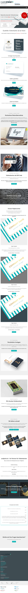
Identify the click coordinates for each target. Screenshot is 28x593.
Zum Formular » (14, 124)
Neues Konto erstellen (17, 5)
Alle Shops (2, 570)
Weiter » (14, 59)
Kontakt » (14, 541)
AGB (1, 559)
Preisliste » (11, 429)
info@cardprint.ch (4, 5)
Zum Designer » (14, 183)
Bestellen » (14, 293)
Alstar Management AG (3, 573)
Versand (2, 565)
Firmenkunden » (5, 25)
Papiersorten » (14, 409)
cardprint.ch (2, 573)
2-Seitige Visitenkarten (3, 564)
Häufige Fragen (3, 569)
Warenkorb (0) (17, 3)
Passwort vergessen (22, 5)
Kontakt (2, 568)
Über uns (2, 560)
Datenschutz (2, 558)
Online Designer (3, 564)
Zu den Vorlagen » (14, 492)
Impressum (2, 557)
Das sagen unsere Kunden (4, 556)
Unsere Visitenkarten (3, 562)
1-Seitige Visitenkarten (3, 563)
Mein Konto (2, 567)
